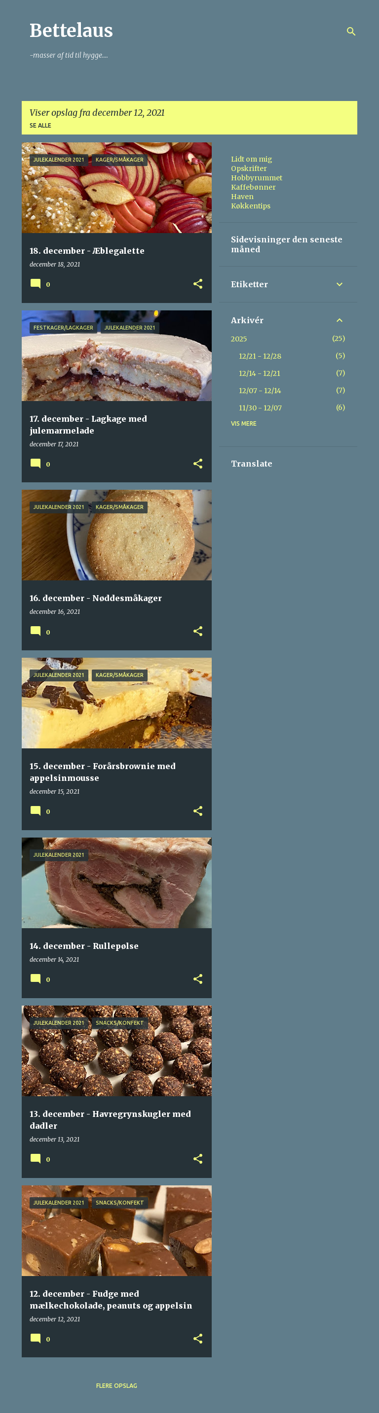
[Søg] (351, 31)
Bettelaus (71, 31)
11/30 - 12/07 (260, 408)
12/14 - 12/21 (259, 373)
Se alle (40, 125)
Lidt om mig (251, 159)
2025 (239, 339)
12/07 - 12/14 (260, 390)
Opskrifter (249, 168)
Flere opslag (116, 1385)
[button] (198, 284)
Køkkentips (250, 206)
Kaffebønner (253, 187)
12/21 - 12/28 (260, 356)
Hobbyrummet (256, 177)
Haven (242, 196)
